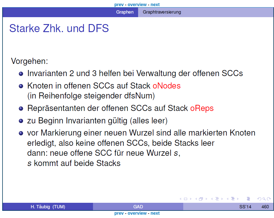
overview (137, 4)
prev (119, 4)
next (155, 4)
